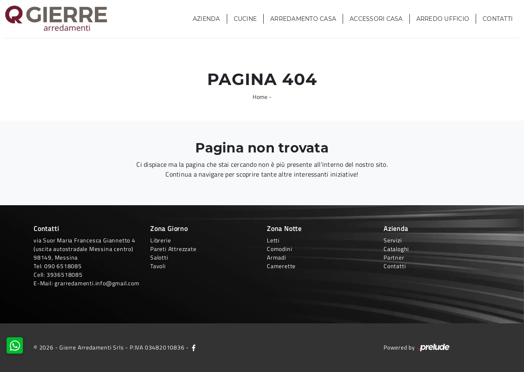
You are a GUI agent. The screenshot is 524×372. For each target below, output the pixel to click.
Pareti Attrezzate (173, 248)
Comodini (279, 248)
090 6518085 (63, 266)
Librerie (160, 240)
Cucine (245, 18)
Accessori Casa (376, 18)
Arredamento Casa (303, 18)
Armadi (276, 257)
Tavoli (158, 266)
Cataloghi (396, 248)
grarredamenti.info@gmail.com (96, 283)
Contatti (498, 18)
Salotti (159, 257)
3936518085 (65, 274)
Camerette (281, 266)
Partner (394, 257)
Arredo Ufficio (443, 18)
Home (260, 96)
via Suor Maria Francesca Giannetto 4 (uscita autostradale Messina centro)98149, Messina (85, 249)
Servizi (393, 240)
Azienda (206, 18)
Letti (273, 240)
